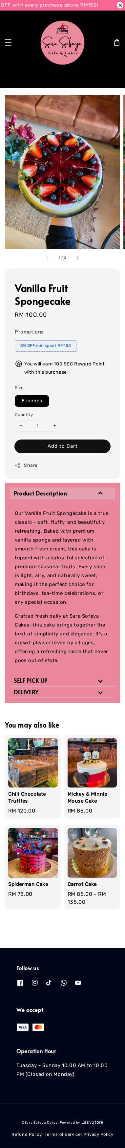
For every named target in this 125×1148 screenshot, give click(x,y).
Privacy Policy (98, 1134)
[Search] (109, 77)
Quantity (24, 414)
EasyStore (92, 1122)
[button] (8, 42)
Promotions (29, 332)
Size (19, 387)
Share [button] (26, 465)
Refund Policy (26, 1134)
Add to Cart (63, 446)
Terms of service (63, 1134)
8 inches (32, 401)
